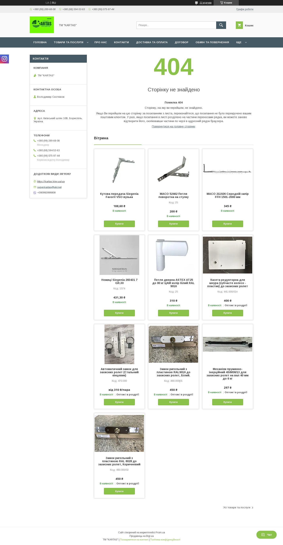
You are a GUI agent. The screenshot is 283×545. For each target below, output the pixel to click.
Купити (119, 223)
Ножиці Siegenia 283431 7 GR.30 (119, 281)
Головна (40, 42)
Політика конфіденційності (165, 539)
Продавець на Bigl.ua (142, 536)
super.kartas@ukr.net (49, 186)
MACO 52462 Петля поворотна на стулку (173, 195)
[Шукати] (221, 25)
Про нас (100, 42)
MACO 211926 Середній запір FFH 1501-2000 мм (228, 195)
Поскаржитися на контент (134, 539)
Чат (266, 534)
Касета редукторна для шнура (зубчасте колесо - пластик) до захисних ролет (227, 283)
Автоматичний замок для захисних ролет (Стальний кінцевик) (119, 372)
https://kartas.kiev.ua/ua (51, 181)
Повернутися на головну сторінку (173, 126)
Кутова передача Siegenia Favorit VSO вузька (119, 195)
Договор (181, 42)
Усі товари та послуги (236, 507)
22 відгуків (206, 2)
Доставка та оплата (152, 42)
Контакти (121, 42)
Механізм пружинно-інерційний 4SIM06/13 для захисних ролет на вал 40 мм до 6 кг (227, 373)
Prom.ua (160, 532)
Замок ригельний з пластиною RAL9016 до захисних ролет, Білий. (173, 372)
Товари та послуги (68, 42)
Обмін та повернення (212, 42)
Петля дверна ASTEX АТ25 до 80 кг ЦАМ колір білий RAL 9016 (173, 283)
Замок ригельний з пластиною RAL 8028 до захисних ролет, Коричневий (119, 461)
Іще (239, 42)
